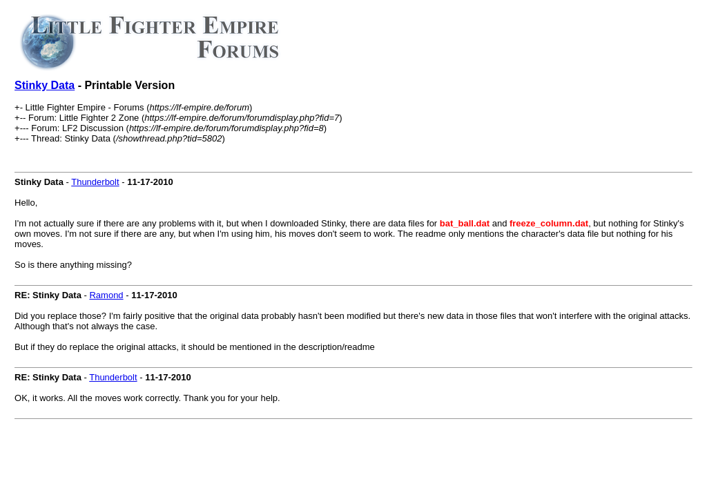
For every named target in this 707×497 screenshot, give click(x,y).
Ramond (106, 295)
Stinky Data (44, 85)
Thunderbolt (95, 182)
